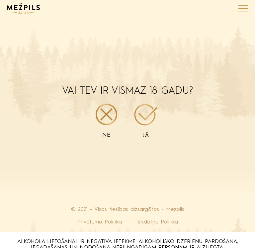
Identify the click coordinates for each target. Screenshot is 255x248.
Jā (146, 121)
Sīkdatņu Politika (157, 222)
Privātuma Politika (99, 222)
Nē (106, 121)
